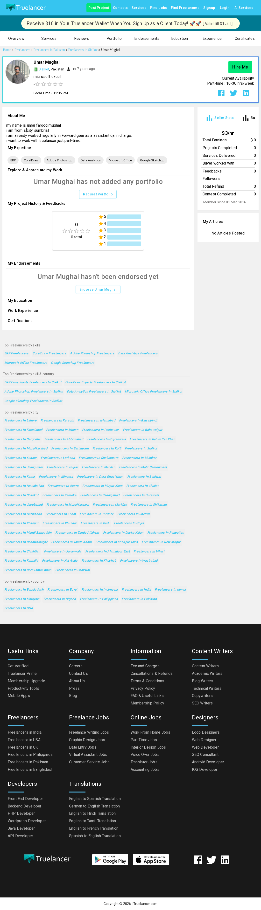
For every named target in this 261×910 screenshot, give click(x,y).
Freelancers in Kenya (170, 589)
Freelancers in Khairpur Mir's (116, 542)
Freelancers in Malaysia (22, 599)
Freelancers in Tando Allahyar (77, 533)
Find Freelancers (185, 7)
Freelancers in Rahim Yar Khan (152, 439)
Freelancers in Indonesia (99, 589)
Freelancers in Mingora (56, 477)
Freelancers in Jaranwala (62, 551)
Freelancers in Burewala (141, 495)
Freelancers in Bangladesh (23, 589)
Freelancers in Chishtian (22, 551)
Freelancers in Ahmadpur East (107, 551)
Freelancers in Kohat (60, 514)
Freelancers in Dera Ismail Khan (27, 570)
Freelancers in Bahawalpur (142, 430)
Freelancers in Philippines (99, 599)
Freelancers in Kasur (19, 477)
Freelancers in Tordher (96, 514)
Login (225, 7)
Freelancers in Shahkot (21, 495)
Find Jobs (158, 7)
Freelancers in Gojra (129, 523)
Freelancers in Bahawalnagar (25, 542)
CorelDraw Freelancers (49, 353)
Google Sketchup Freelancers (72, 363)
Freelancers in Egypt (62, 589)
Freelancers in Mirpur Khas (102, 486)
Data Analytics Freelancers (138, 353)
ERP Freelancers (16, 353)
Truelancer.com (145, 904)
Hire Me (240, 67)
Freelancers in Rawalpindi (138, 420)
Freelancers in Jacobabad (23, 505)
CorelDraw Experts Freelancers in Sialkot (95, 382)
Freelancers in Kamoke (59, 495)
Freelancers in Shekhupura (98, 458)
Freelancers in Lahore (20, 420)
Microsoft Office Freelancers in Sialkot (153, 391)
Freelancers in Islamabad (96, 420)
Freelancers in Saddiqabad (99, 495)
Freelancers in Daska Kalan (123, 533)
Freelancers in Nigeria (59, 599)
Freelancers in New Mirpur (161, 542)
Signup (209, 7)
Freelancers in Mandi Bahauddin (27, 533)
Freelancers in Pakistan (139, 599)
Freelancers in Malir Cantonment (143, 467)
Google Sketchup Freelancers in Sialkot (33, 401)
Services (139, 7)
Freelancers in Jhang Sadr (23, 467)
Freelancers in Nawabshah (24, 486)
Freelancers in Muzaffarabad (25, 448)
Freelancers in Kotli (107, 448)
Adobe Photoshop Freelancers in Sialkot (33, 391)
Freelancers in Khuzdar (60, 523)
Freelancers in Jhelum (133, 514)
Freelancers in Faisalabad (23, 430)
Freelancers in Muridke (110, 505)
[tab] (219, 118)
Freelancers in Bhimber (139, 458)
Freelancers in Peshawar (100, 430)
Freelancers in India (136, 589)
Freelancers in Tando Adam (71, 542)
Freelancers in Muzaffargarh (67, 505)
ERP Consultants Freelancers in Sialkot (32, 382)
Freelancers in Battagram (70, 448)
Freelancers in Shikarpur (149, 505)
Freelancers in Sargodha (22, 439)
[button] (16, 38)
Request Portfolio (97, 194)
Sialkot (44, 69)
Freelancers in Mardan (98, 467)
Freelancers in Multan (62, 430)
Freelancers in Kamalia (21, 561)
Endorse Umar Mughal (98, 289)
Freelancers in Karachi (57, 420)
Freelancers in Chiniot (142, 486)
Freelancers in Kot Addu (59, 561)
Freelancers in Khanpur (21, 523)
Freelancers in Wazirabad (139, 561)
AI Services (244, 7)
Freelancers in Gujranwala (106, 439)
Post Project (98, 7)
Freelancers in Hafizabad (22, 514)
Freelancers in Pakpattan (165, 533)
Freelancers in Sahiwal (144, 477)
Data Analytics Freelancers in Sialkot (94, 391)
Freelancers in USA (18, 608)
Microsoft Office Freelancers (25, 363)
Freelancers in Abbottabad (63, 439)
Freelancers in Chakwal (72, 570)
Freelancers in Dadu (95, 523)
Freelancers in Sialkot (141, 448)
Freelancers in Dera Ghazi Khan (100, 477)
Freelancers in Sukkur (20, 458)
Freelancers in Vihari (149, 551)
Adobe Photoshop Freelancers (92, 353)
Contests (120, 7)
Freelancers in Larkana (58, 458)
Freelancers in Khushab (98, 561)
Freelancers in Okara (63, 486)
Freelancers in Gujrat (62, 467)
